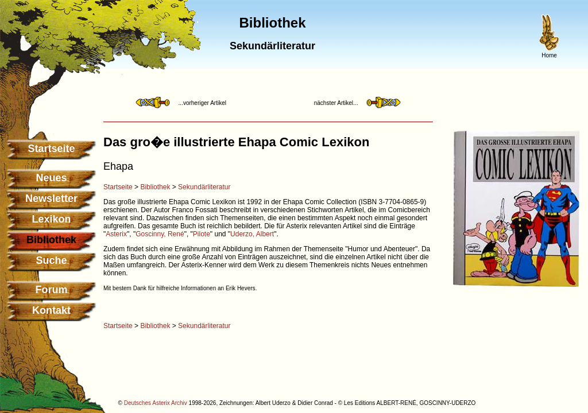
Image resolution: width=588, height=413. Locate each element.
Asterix (116, 234)
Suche (51, 260)
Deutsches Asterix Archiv (155, 403)
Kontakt (51, 310)
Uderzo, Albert (252, 234)
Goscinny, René (160, 234)
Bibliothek (155, 187)
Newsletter (51, 198)
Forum (52, 289)
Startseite (51, 148)
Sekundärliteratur (204, 187)
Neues (51, 178)
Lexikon (51, 219)
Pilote (201, 234)
